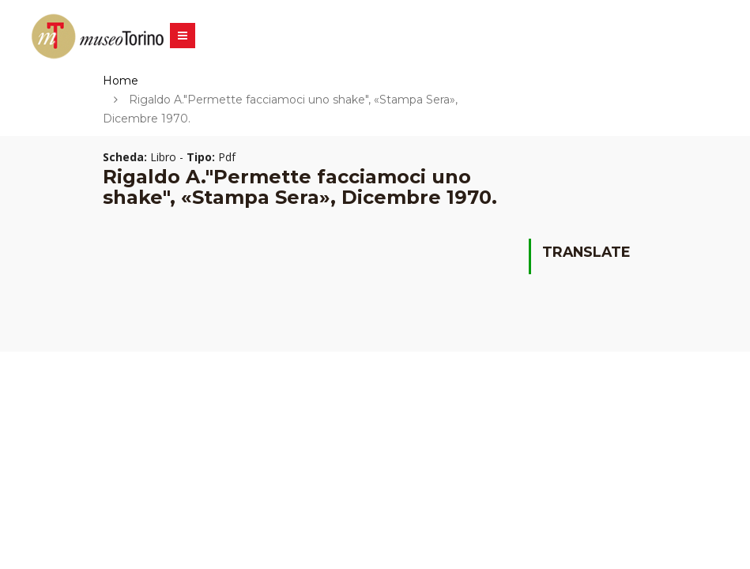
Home (120, 80)
